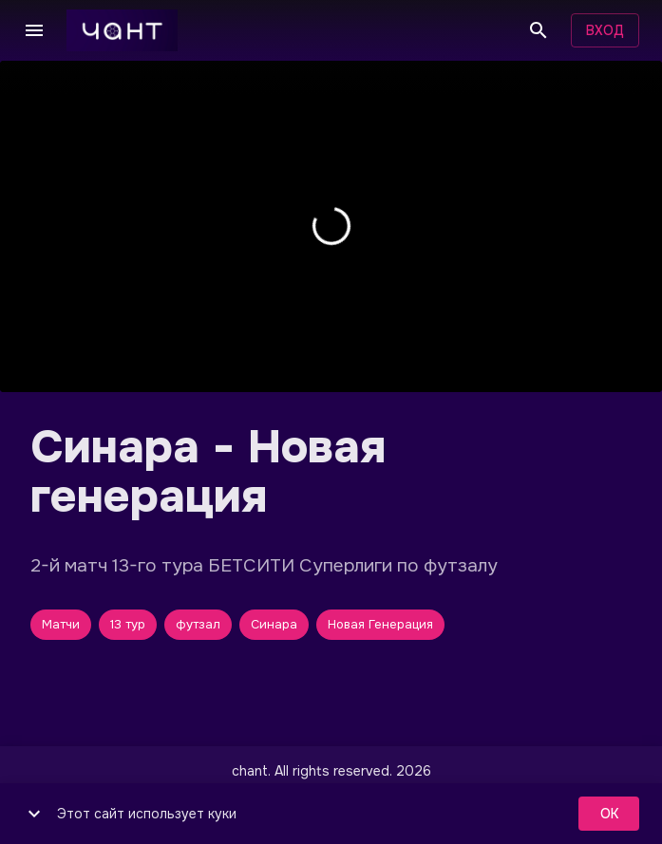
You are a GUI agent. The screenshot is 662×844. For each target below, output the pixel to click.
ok (608, 814)
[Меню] (34, 30)
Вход (605, 30)
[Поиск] (538, 30)
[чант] (122, 30)
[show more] (34, 813)
